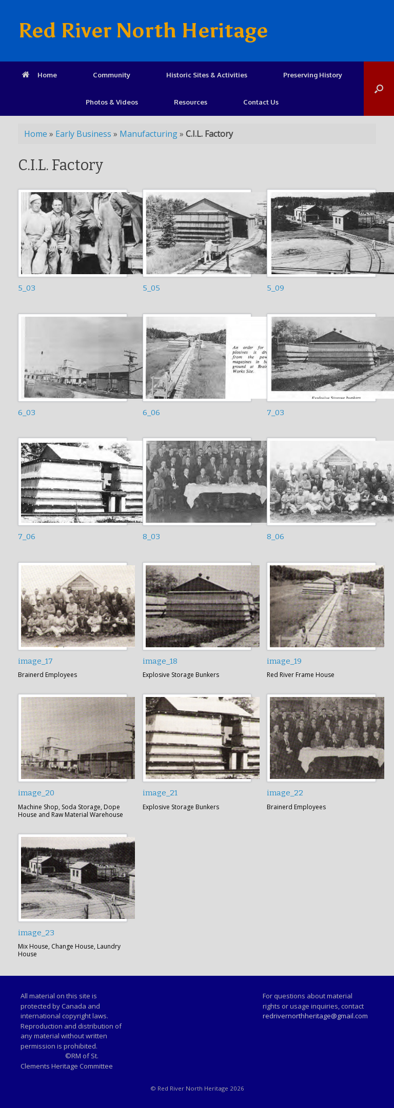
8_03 (151, 536)
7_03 (275, 412)
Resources (190, 102)
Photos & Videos (112, 102)
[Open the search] (379, 88)
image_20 (36, 792)
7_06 (26, 536)
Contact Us (261, 102)
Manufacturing (149, 133)
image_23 (36, 932)
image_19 (284, 661)
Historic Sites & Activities (206, 75)
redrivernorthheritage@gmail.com (315, 1015)
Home (39, 75)
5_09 (275, 288)
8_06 (275, 536)
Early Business (83, 133)
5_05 (151, 288)
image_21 (160, 792)
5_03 (26, 288)
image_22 (285, 792)
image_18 (160, 661)
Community (111, 75)
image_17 (35, 661)
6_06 (151, 412)
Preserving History (312, 75)
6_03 (26, 412)
